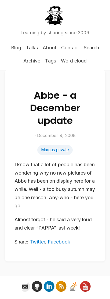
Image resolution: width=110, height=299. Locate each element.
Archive (31, 61)
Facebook (59, 242)
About (49, 47)
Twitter (37, 242)
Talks (32, 47)
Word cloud (74, 61)
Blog (16, 47)
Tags (50, 61)
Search (91, 47)
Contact (70, 47)
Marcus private (55, 149)
